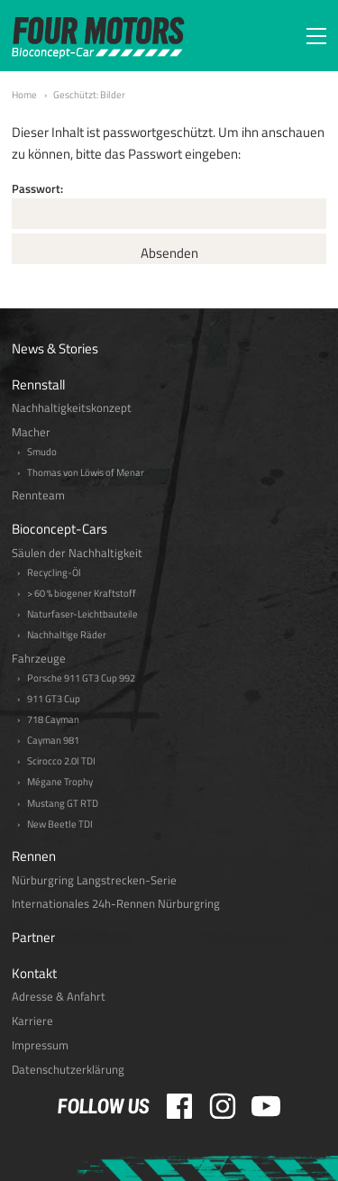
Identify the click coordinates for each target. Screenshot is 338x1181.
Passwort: (169, 204)
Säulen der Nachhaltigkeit (77, 553)
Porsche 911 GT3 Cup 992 (81, 678)
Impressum (40, 1045)
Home (24, 94)
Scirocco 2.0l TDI (61, 761)
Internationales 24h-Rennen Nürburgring (116, 903)
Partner (33, 937)
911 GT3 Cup (53, 699)
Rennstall (38, 384)
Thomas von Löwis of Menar (85, 473)
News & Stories (55, 348)
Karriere (32, 1021)
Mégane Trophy (60, 782)
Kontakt (34, 973)
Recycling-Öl (54, 573)
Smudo (42, 452)
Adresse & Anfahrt (58, 996)
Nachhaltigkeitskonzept (72, 408)
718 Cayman (53, 720)
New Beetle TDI (60, 824)
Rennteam (38, 495)
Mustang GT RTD (62, 803)
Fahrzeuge (39, 658)
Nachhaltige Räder (66, 635)
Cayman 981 (53, 740)
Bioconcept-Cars (59, 528)
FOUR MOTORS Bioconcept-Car (98, 38)
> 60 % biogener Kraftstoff (81, 593)
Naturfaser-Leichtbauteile (82, 614)
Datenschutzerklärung (68, 1069)
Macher (31, 432)
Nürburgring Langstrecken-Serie (94, 880)
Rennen (34, 856)
